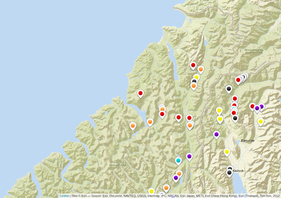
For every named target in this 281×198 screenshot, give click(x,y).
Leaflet (64, 195)
